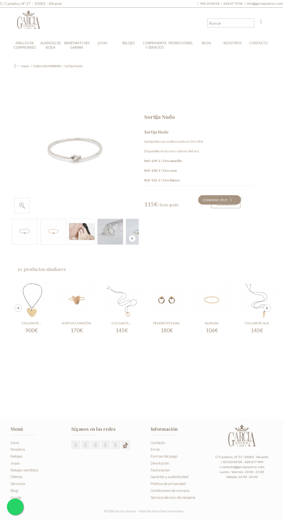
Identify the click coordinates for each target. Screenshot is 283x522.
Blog (206, 43)
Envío (155, 449)
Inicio (15, 443)
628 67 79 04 (233, 3)
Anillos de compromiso (25, 45)
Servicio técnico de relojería (173, 497)
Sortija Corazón (76, 323)
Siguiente (132, 238)
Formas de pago (164, 456)
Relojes (128, 43)
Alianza (211, 323)
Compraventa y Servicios (155, 45)
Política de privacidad (168, 484)
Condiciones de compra (170, 491)
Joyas (102, 43)
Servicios (18, 484)
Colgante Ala (257, 323)
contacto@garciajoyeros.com (242, 467)
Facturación (160, 470)
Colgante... (31, 323)
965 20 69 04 (210, 3)
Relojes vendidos (24, 470)
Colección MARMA (47, 66)
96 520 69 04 (231, 462)
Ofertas (16, 477)
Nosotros (233, 43)
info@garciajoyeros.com (265, 3)
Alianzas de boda (50, 45)
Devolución (160, 463)
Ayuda (16, 497)
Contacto (258, 43)
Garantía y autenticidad (169, 477)
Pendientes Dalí (166, 323)
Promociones (180, 43)
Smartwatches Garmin (77, 45)
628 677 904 (253, 462)
